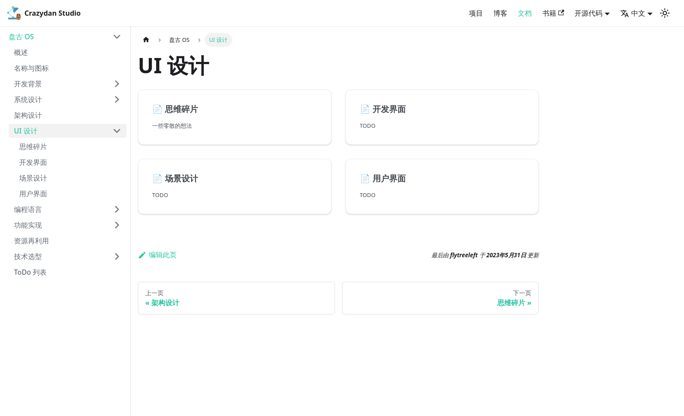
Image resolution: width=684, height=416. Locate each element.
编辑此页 (157, 254)
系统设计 (28, 99)
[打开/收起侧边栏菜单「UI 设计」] (117, 131)
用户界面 (33, 193)
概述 (21, 52)
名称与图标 (31, 68)
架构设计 (28, 115)
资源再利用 (31, 241)
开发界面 (33, 162)
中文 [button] (632, 13)
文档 (525, 13)
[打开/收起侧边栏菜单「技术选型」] (117, 256)
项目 (476, 13)
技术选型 (28, 256)
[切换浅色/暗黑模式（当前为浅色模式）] (665, 13)
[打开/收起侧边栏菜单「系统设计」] (117, 99)
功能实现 (28, 225)
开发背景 (28, 84)
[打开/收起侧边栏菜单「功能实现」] (117, 225)
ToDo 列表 (30, 272)
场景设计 (33, 178)
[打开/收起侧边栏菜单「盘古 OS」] (117, 37)
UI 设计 (26, 131)
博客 (500, 13)
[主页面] (146, 40)
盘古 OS (21, 36)
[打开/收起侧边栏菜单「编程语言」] (117, 209)
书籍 (553, 13)
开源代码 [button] (588, 13)
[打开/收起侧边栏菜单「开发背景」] (117, 84)
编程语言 (28, 209)
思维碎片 (33, 146)
